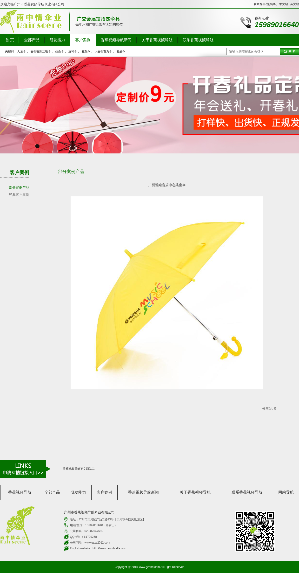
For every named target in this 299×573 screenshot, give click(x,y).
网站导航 (286, 492)
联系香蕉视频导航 (198, 40)
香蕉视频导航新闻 (116, 40)
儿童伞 (21, 51)
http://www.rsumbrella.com (109, 548)
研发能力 (57, 40)
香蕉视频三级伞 (41, 51)
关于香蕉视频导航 (157, 40)
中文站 (283, 4)
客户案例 (83, 40)
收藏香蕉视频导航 (265, 4)
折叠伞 (59, 51)
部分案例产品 (19, 187)
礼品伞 (121, 51)
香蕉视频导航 (19, 492)
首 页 (9, 40)
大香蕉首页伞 (103, 51)
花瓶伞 (86, 51)
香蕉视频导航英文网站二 (79, 468)
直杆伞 (72, 51)
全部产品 (32, 40)
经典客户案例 (19, 195)
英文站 (294, 4)
